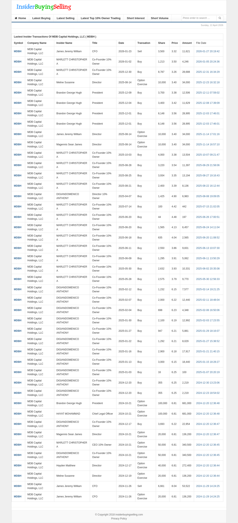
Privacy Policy (119, 518)
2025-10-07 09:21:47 (207, 154)
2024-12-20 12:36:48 (207, 403)
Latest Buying (41, 18)
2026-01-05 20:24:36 (207, 61)
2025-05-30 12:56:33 (207, 279)
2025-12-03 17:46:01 (207, 113)
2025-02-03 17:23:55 (207, 320)
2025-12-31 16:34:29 (207, 71)
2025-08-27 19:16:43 (207, 175)
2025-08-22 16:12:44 (207, 185)
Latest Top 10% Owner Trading (100, 18)
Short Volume (160, 18)
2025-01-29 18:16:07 (207, 330)
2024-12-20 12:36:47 (207, 424)
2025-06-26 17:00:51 (207, 217)
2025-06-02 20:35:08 (207, 268)
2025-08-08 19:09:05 (207, 196)
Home (20, 18)
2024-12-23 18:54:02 (207, 393)
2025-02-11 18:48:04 (207, 299)
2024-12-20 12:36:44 (207, 465)
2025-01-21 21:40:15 (207, 351)
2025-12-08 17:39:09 (207, 102)
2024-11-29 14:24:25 (207, 486)
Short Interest (136, 18)
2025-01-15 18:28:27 (207, 361)
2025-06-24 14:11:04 (207, 227)
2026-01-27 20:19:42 (207, 51)
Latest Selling (66, 18)
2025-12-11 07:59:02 (207, 92)
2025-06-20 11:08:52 (207, 237)
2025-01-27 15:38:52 (207, 341)
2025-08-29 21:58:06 (207, 165)
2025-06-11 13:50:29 (207, 258)
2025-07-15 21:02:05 (207, 206)
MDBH (17, 51)
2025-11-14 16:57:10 (207, 144)
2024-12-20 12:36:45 (207, 444)
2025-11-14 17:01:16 (207, 134)
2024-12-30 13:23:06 (207, 382)
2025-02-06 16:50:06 (207, 310)
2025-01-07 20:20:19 (207, 372)
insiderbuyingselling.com (129, 514)
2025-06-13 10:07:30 (207, 248)
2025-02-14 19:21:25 (207, 289)
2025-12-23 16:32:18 (207, 82)
